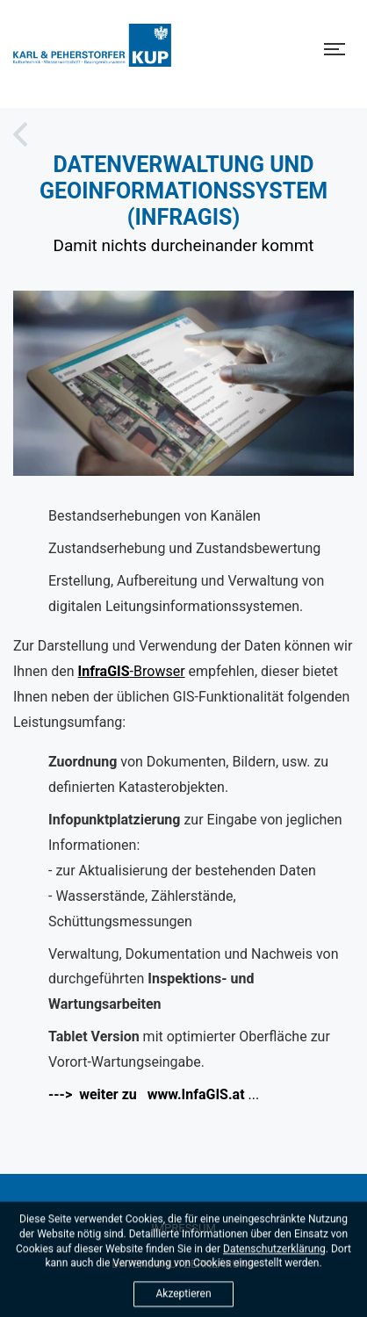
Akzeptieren (183, 1298)
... (153, 1094)
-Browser (131, 671)
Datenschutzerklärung (274, 1253)
